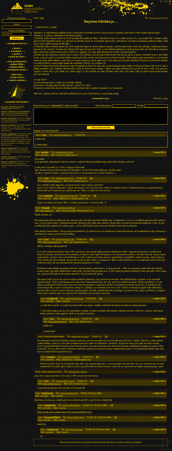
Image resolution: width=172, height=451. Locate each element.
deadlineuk (52, 301)
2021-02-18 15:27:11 (75, 420)
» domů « (17, 48)
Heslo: (17, 24)
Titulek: (140, 105)
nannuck (48, 199)
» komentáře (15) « (101, 98)
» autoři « (17, 53)
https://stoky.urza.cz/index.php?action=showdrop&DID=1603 (64, 415)
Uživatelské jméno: (103, 105)
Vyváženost (12, 118)
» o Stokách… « (17, 51)
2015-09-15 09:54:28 (68, 199)
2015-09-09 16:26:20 (66, 211)
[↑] (91, 181)
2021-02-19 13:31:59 (74, 432)
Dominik (45, 211)
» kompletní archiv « (17, 69)
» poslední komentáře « (16, 101)
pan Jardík (4, 106)
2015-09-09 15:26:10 (65, 181)
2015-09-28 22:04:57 (77, 375)
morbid (44, 155)
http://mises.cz (46, 214)
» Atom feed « (16, 77)
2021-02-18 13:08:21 (71, 408)
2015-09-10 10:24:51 (80, 339)
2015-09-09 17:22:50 (65, 242)
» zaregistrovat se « (16, 43)
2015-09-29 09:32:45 (74, 301)
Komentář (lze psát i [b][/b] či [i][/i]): (56, 105)
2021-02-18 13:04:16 (69, 396)
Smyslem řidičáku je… (101, 21)
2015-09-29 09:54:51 (62, 138)
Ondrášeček (47, 396)
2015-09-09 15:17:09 (64, 155)
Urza (42, 18)
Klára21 (3, 111)
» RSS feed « (16, 74)
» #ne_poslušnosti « (16, 61)
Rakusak (4, 125)
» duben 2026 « (17, 64)
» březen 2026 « (17, 67)
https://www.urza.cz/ (52, 184)
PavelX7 (3, 118)
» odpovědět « (159, 155)
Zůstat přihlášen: (17, 30)
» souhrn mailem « (17, 80)
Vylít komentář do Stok (100, 131)
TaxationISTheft (52, 420)
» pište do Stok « (17, 56)
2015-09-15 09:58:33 (71, 360)
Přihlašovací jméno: (16, 18)
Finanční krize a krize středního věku (12, 107)
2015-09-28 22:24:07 (65, 384)
